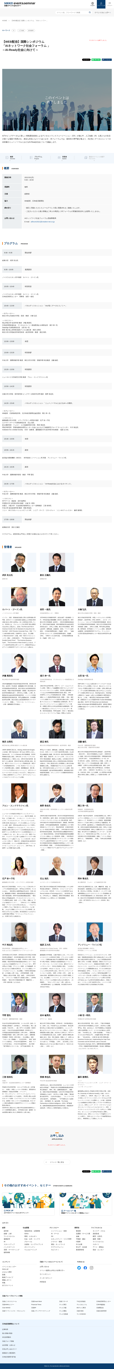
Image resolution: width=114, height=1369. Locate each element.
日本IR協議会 (100, 1304)
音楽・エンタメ (98, 1250)
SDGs (26, 1233)
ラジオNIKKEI (81, 1314)
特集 (3, 1283)
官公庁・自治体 (81, 1247)
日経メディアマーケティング (40, 1311)
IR (4, 1242)
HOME (4, 20)
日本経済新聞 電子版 (9, 1357)
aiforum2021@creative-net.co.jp (43, 222)
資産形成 (96, 1233)
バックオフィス (9, 1247)
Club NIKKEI (6, 1308)
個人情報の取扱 (7, 1333)
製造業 (78, 1231)
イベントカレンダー (9, 1266)
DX (52, 1236)
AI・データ (55, 1233)
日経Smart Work (36, 1301)
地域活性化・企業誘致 (32, 1231)
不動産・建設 (80, 1239)
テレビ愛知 (62, 1311)
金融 (77, 1236)
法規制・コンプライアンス (33, 1244)
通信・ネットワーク (58, 1244)
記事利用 (5, 1329)
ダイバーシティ (29, 1247)
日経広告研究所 (101, 1311)
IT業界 (78, 1242)
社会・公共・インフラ (32, 1239)
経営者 (6, 1231)
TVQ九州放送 (81, 1301)
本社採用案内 (6, 1337)
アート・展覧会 (98, 1247)
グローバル (28, 1242)
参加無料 (31, 30)
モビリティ (55, 1250)
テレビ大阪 (62, 1308)
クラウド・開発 (56, 1242)
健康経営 (7, 1239)
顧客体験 (7, 1252)
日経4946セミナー (8, 1304)
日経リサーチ (63, 1301)
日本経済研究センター (103, 1301)
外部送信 (43, 1282)
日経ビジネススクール (9, 1301)
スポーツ (96, 1244)
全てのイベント (7, 1285)
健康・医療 (97, 1239)
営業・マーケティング (11, 1250)
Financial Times (36, 1304)
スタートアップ (9, 1244)
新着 (3, 1275)
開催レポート (7, 1280)
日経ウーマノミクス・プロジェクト (13, 1311)
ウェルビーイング (30, 1250)
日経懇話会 (100, 1308)
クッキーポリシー (46, 1278)
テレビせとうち (82, 1304)
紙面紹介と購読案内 (8, 1353)
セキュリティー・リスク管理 (61, 1239)
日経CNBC (80, 1311)
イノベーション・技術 (59, 1231)
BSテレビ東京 (81, 1308)
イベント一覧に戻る (57, 1162)
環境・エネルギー (30, 1236)
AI (13, 30)
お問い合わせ (44, 1266)
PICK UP (5, 1269)
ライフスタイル (98, 1242)
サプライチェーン (57, 1247)
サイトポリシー (45, 1274)
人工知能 (21, 30)
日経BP (33, 1308)
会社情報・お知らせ (8, 1345)
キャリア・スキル (99, 1231)
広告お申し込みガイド (9, 1349)
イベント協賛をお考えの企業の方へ (52, 1270)
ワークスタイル (9, 1236)
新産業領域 (80, 1250)
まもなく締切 (7, 1272)
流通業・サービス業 (83, 1233)
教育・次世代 (97, 1236)
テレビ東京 (62, 1304)
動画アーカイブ (7, 1277)
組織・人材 (8, 1233)
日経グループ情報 (8, 1341)
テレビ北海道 (63, 1314)
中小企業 (79, 1244)
